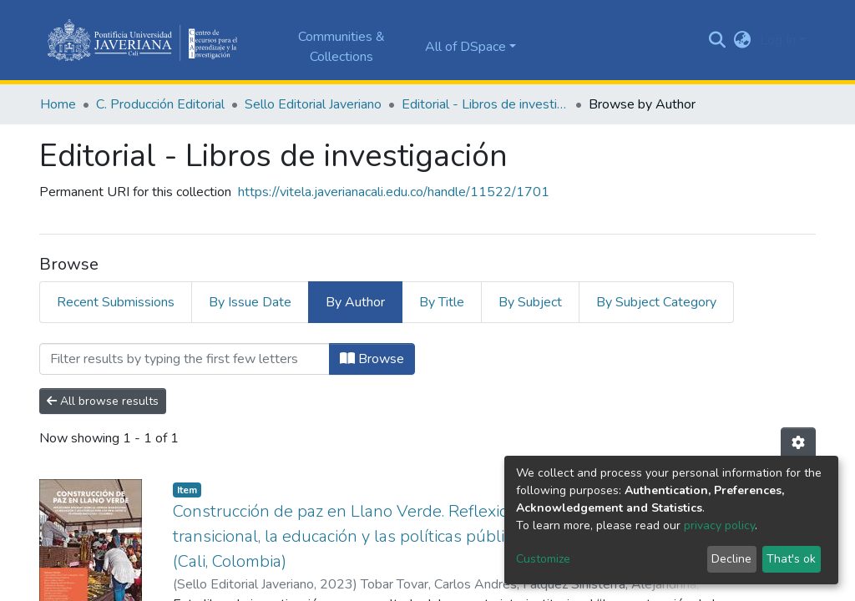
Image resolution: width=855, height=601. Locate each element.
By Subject (530, 302)
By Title (441, 302)
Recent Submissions (116, 302)
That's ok (791, 559)
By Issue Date (250, 302)
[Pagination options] (798, 443)
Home (58, 104)
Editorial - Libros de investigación (485, 104)
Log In (778, 40)
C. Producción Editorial (160, 104)
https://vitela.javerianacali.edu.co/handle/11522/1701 (393, 192)
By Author (355, 302)
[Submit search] (717, 40)
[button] (742, 40)
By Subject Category (656, 302)
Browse (372, 359)
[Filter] (184, 359)
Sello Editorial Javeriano (313, 104)
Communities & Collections (341, 47)
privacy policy (719, 525)
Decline (731, 559)
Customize (543, 559)
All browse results (103, 401)
